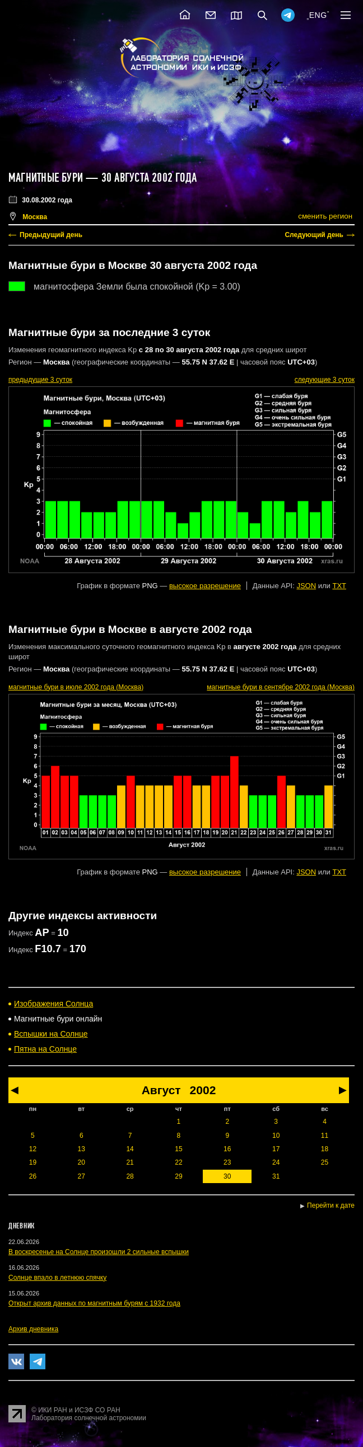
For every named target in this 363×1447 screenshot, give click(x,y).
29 (178, 1176)
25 (324, 1162)
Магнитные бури (47, 178)
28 (129, 1176)
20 (81, 1162)
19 (32, 1162)
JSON (306, 585)
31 (276, 1176)
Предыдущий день (51, 235)
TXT (339, 585)
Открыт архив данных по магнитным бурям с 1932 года (94, 1303)
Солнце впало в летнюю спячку (57, 1278)
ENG (318, 15)
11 (324, 1135)
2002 (203, 1090)
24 (276, 1162)
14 (129, 1149)
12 (32, 1149)
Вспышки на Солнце (51, 1033)
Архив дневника (33, 1329)
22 (178, 1162)
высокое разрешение (205, 585)
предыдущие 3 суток (40, 380)
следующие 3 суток (325, 380)
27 (81, 1176)
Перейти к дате (331, 1205)
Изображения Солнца (53, 1003)
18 (324, 1149)
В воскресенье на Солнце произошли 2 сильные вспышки (98, 1252)
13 (81, 1149)
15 (178, 1149)
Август (161, 1090)
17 (276, 1149)
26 (32, 1176)
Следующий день (314, 235)
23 (227, 1162)
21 (129, 1162)
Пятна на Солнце (45, 1048)
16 (227, 1149)
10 (276, 1135)
